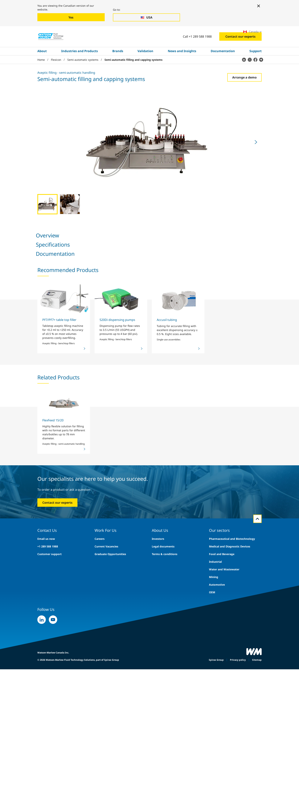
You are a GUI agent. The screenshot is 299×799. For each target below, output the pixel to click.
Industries (55, 34)
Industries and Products (79, 64)
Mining (213, 750)
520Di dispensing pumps (117, 493)
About (42, 64)
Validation (145, 64)
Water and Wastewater (224, 742)
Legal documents (163, 719)
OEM (212, 765)
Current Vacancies (106, 719)
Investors (158, 711)
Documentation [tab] (89, 249)
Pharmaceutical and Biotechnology (232, 711)
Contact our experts (240, 50)
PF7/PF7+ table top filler (59, 493)
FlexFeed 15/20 (52, 593)
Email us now (46, 711)
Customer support (49, 727)
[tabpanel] (149, 342)
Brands (117, 64)
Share (172, 314)
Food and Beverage (221, 727)
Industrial (215, 734)
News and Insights (182, 64)
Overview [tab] (42, 249)
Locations (230, 33)
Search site (169, 33)
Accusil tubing (167, 493)
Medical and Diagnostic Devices (229, 719)
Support (255, 64)
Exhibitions (210, 33)
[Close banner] (259, 6)
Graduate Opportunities (110, 727)
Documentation (223, 64)
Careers (192, 33)
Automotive (217, 757)
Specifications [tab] (63, 249)
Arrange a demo (244, 90)
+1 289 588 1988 (47, 719)
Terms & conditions (164, 727)
